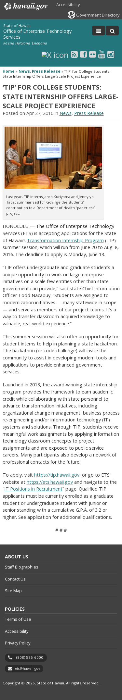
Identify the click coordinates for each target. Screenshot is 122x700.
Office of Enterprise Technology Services (37, 34)
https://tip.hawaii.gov (56, 475)
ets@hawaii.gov (27, 668)
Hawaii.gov (25, 6)
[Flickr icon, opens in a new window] (92, 54)
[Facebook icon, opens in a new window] (83, 54)
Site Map (13, 591)
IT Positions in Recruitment (33, 489)
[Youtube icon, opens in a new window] (101, 54)
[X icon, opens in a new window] (55, 54)
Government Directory (97, 15)
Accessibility (68, 4)
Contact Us (15, 579)
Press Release (46, 71)
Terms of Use (18, 619)
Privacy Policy (17, 643)
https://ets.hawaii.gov (50, 482)
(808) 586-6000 (29, 657)
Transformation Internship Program (65, 240)
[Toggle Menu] (98, 30)
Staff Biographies (21, 567)
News (24, 71)
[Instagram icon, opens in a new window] (110, 54)
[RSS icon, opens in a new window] (74, 54)
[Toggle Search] (112, 30)
